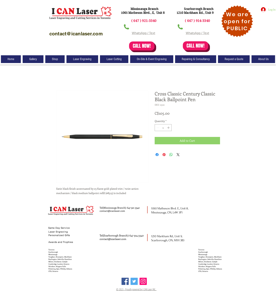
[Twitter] (134, 281)
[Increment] (168, 127)
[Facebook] (125, 281)
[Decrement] (157, 127)
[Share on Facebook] (157, 154)
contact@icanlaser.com (112, 210)
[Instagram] (143, 281)
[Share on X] (178, 154)
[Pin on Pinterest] (164, 154)
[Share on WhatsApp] (171, 154)
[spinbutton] (163, 127)
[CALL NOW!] (141, 45)
